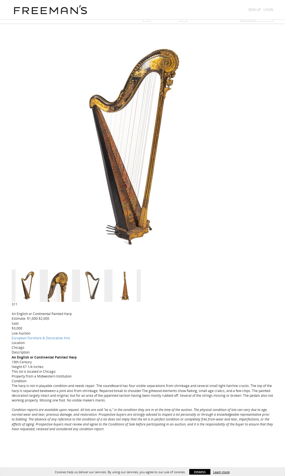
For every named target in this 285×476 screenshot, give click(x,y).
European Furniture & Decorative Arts (41, 338)
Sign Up (254, 9)
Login (268, 9)
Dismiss (200, 472)
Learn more (221, 472)
